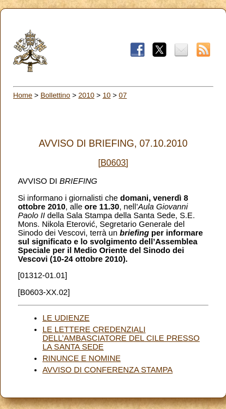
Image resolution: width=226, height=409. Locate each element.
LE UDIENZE (66, 318)
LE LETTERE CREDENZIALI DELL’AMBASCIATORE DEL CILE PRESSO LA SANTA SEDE (121, 338)
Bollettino (55, 95)
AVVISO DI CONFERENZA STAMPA (108, 369)
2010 (86, 95)
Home (22, 95)
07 (123, 95)
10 (107, 95)
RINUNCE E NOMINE (82, 358)
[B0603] (113, 162)
